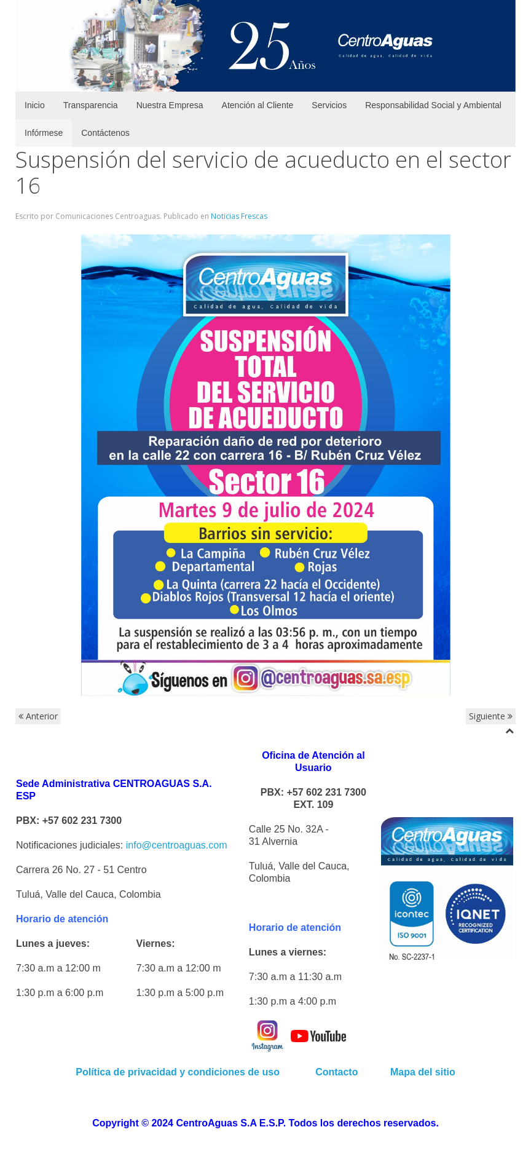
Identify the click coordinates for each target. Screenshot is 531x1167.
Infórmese (44, 133)
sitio (443, 1072)
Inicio (35, 105)
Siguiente (491, 716)
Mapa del (411, 1072)
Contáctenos (105, 133)
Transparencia (90, 105)
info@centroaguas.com (176, 845)
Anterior (38, 716)
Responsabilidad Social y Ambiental (433, 105)
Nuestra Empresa (169, 105)
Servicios (329, 105)
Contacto (338, 1072)
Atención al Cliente (258, 105)
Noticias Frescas (239, 216)
